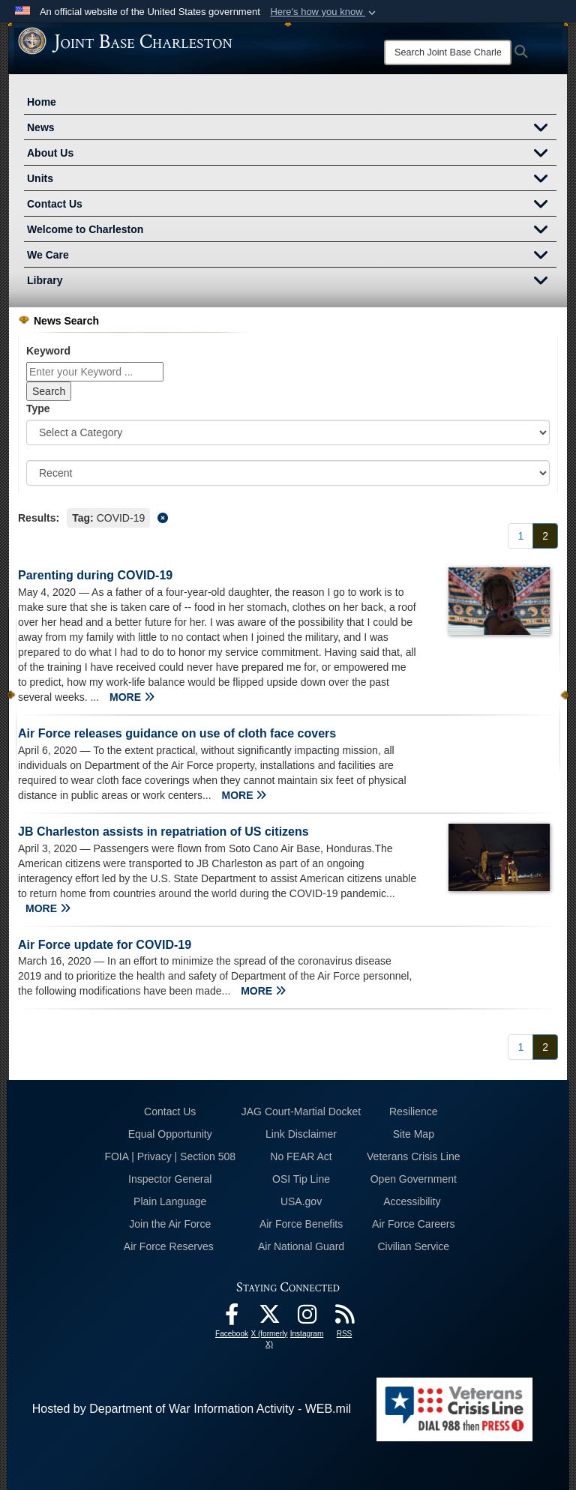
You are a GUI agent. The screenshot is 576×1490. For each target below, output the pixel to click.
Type (38, 408)
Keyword (48, 351)
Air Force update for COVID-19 (104, 944)
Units (291, 180)
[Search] (448, 52)
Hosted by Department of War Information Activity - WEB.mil (191, 1408)
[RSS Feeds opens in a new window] (344, 1318)
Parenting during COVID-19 (95, 575)
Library (291, 282)
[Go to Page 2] (545, 536)
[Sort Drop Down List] (288, 473)
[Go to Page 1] (520, 536)
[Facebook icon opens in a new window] (231, 1318)
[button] (324, 11)
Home (41, 102)
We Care (291, 256)
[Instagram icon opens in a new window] (307, 1318)
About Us (291, 154)
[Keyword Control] (95, 371)
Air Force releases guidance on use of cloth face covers (177, 733)
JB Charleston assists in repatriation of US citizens (163, 831)
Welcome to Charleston (291, 231)
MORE (132, 697)
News (291, 129)
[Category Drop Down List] (288, 432)
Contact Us (291, 205)
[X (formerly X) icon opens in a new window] (269, 1318)
